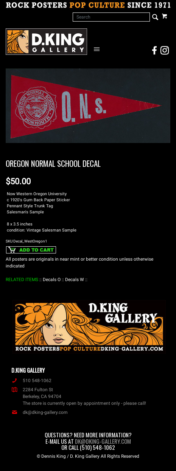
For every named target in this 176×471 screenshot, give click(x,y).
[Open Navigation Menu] (98, 49)
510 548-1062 (31, 380)
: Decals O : (51, 279)
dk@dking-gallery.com (39, 412)
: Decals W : (74, 279)
